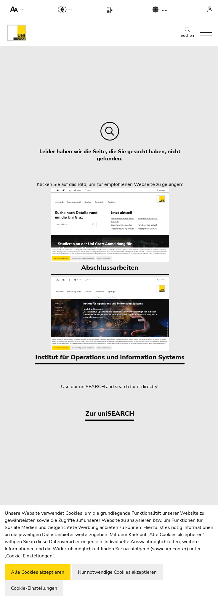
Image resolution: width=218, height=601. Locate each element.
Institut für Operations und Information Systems (110, 319)
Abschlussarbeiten (110, 230)
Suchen (187, 32)
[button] (15, 9)
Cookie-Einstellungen (34, 588)
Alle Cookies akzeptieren (37, 572)
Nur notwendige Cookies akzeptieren (117, 572)
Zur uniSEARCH (109, 413)
